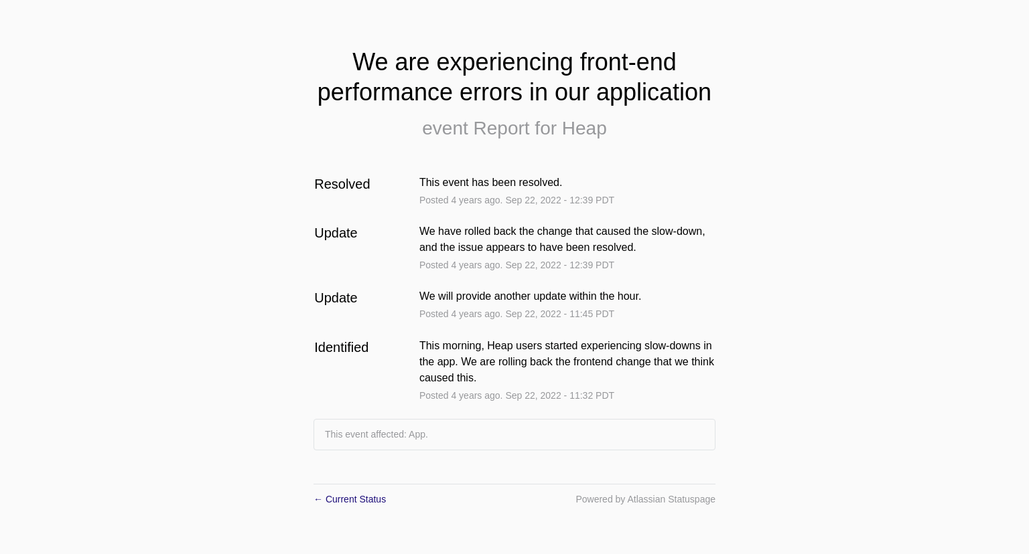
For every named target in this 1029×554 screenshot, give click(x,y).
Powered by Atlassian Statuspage (645, 499)
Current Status (350, 499)
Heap (584, 128)
